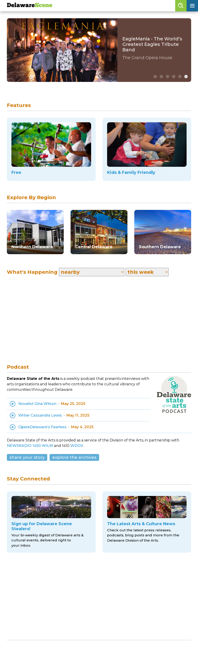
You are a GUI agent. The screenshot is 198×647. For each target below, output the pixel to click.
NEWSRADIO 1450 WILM (30, 446)
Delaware (29, 6)
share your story (27, 457)
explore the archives (74, 457)
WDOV (76, 446)
